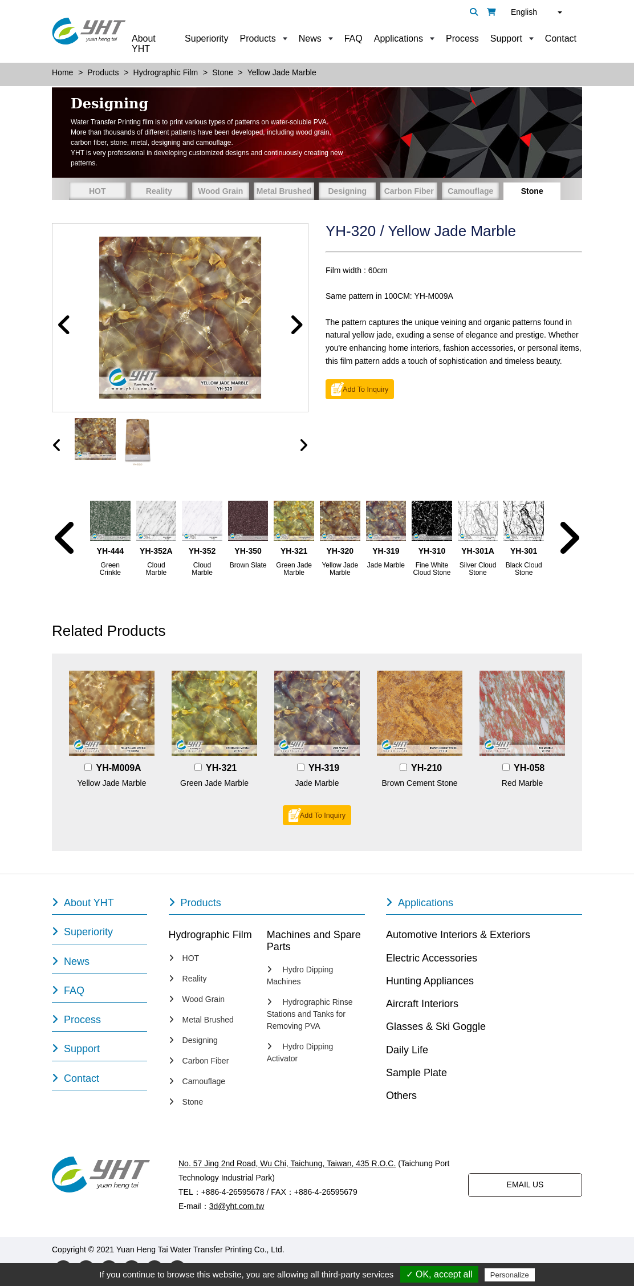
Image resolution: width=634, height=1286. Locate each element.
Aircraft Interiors (422, 1003)
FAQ (353, 38)
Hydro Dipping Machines (300, 975)
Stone (532, 191)
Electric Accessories (431, 958)
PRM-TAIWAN (389, 1249)
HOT (97, 191)
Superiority (206, 38)
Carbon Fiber (409, 191)
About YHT (144, 44)
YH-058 (529, 768)
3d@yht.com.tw (237, 1206)
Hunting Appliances (430, 981)
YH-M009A (118, 768)
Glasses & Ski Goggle (436, 1026)
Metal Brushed (284, 191)
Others (401, 1095)
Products (258, 38)
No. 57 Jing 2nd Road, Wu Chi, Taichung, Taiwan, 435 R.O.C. (287, 1163)
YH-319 (323, 768)
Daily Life (407, 1050)
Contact (560, 38)
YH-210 (426, 768)
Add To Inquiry (365, 389)
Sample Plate (416, 1072)
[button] (64, 325)
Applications (398, 38)
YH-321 (221, 768)
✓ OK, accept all (439, 1274)
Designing (347, 191)
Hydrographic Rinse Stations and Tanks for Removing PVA (310, 1014)
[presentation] (57, 445)
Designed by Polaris (322, 1249)
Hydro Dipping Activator (300, 1052)
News (310, 38)
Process (462, 38)
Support (506, 38)
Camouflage (470, 191)
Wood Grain (220, 191)
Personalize (509, 1275)
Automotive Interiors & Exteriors (458, 934)
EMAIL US (525, 1184)
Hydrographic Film (210, 934)
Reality (159, 191)
